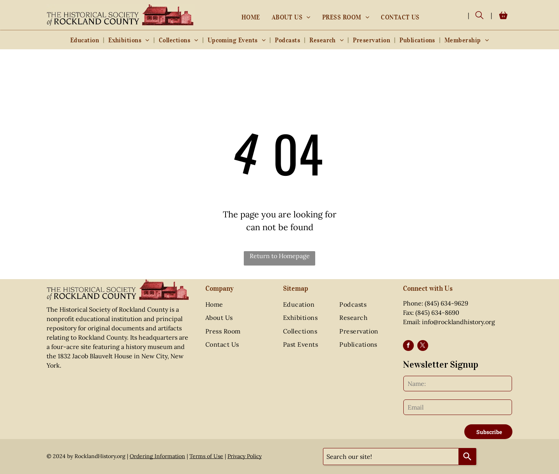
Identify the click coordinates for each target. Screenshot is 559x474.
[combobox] (391, 456)
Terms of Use (206, 456)
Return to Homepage (280, 256)
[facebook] (408, 346)
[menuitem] (251, 17)
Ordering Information (157, 456)
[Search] (467, 456)
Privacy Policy (244, 456)
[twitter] (422, 346)
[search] (479, 16)
